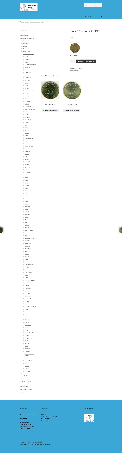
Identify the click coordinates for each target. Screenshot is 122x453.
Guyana (27, 164)
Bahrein (27, 75)
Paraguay (27, 267)
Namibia (27, 233)
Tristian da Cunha (29, 333)
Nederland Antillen (29, 238)
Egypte (26, 135)
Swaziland (27, 312)
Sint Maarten (28, 296)
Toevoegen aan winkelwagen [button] (50, 110)
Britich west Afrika (29, 91)
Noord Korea (28, 248)
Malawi (26, 209)
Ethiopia (27, 143)
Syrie (26, 314)
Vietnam (27, 358)
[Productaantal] (72, 61)
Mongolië (27, 225)
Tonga (26, 330)
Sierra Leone (28, 288)
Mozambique (28, 227)
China (26, 114)
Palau (26, 259)
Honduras (27, 167)
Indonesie (27, 172)
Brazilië (27, 88)
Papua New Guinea (29, 264)
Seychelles (27, 285)
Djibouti (27, 130)
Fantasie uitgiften (27, 48)
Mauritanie (27, 219)
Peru (26, 269)
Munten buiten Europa (35, 22)
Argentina (27, 67)
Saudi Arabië (28, 283)
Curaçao (27, 127)
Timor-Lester (28, 325)
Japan (26, 183)
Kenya (26, 188)
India (26, 169)
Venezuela (27, 351)
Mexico (26, 222)
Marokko (27, 217)
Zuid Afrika (27, 371)
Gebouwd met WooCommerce (42, 444)
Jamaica (27, 180)
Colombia (27, 117)
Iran (26, 175)
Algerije (27, 56)
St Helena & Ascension (30, 306)
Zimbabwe (27, 368)
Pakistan (27, 254)
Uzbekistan (27, 348)
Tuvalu (26, 341)
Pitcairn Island (28, 272)
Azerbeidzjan (28, 72)
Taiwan (26, 317)
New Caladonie (28, 241)
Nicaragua (27, 246)
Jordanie (27, 185)
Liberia (26, 201)
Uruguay (27, 346)
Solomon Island (29, 298)
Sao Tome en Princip (30, 280)
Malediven (27, 214)
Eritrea (26, 141)
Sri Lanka (27, 304)
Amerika (27, 59)
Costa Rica (27, 122)
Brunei (26, 93)
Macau (26, 204)
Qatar (26, 275)
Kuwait (26, 190)
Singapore (27, 290)
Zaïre (42, 22)
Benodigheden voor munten (28, 38)
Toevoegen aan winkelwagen (86, 61)
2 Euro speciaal (26, 43)
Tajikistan (27, 319)
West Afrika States (29, 360)
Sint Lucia (27, 293)
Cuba (26, 125)
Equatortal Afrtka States (31, 138)
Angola (26, 62)
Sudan (26, 309)
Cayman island (28, 106)
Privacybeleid (23, 418)
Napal (26, 235)
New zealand (28, 243)
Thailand (27, 322)
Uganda (27, 343)
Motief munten (26, 51)
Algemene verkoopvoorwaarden (28, 414)
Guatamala (27, 159)
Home (22, 22)
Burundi (27, 96)
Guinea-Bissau (28, 162)
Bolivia (26, 85)
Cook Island (28, 119)
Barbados (27, 80)
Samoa (26, 277)
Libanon (27, 198)
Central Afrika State (30, 109)
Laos (26, 193)
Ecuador (27, 133)
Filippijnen (27, 151)
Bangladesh (28, 77)
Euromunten (26, 46)
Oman (26, 251)
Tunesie (27, 335)
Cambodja (27, 101)
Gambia (27, 154)
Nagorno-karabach (29, 230)
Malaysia (27, 212)
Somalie (27, 301)
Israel (26, 177)
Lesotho (27, 196)
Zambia (27, 366)
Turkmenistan (28, 338)
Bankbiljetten (24, 35)
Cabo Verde (27, 98)
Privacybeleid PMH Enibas (26, 444)
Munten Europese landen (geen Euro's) (29, 374)
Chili (26, 112)
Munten (27, 22)
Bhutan (26, 83)
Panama (27, 262)
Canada (27, 104)
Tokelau (27, 327)
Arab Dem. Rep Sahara (30, 64)
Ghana (26, 156)
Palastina (27, 256)
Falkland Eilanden (29, 146)
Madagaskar (28, 206)
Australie (27, 69)
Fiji (25, 148)
